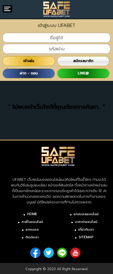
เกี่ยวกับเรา (86, 229)
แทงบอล (32, 229)
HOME (32, 214)
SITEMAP (86, 237)
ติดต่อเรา (32, 237)
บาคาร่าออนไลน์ (86, 221)
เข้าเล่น (28, 61)
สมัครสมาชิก (83, 61)
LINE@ (83, 73)
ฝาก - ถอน (29, 73)
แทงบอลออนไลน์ (86, 214)
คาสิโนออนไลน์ (32, 221)
